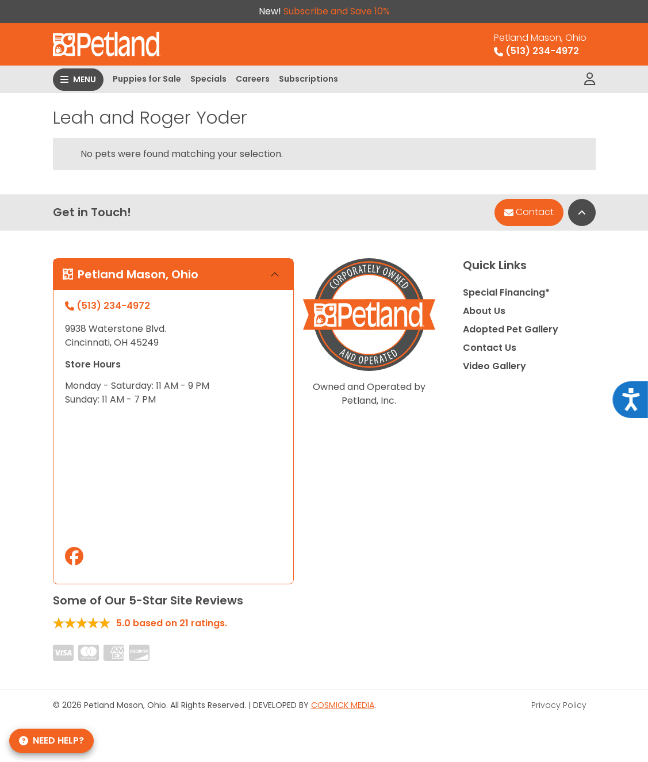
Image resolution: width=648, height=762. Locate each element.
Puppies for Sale (147, 79)
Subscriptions (308, 79)
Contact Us (489, 347)
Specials (208, 79)
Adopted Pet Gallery (510, 329)
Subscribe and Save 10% (336, 11)
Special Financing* (506, 292)
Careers (253, 79)
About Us (484, 310)
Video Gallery (494, 366)
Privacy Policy (558, 705)
